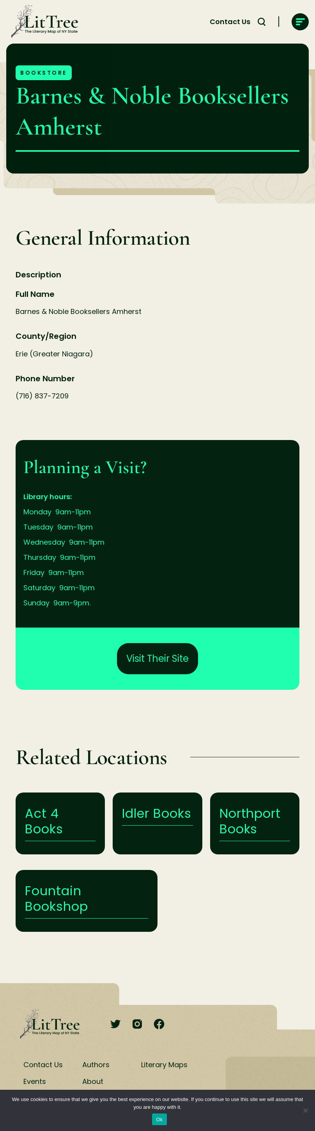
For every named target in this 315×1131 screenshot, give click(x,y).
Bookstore (43, 73)
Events (34, 1081)
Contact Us (43, 1065)
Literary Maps (164, 1065)
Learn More (60, 823)
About (92, 1081)
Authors (96, 1065)
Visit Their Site (157, 658)
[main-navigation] (300, 21)
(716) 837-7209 (42, 396)
